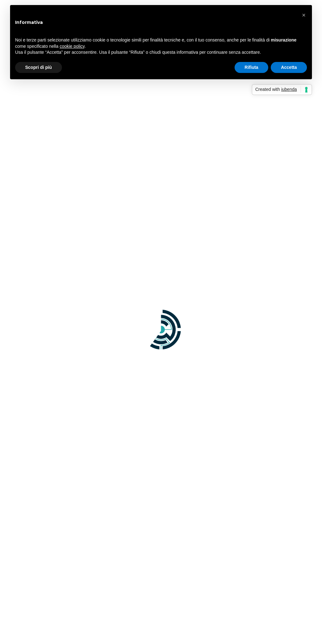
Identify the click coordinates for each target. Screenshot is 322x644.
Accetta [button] (289, 67)
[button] (304, 15)
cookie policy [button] (72, 46)
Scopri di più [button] (38, 67)
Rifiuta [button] (251, 67)
